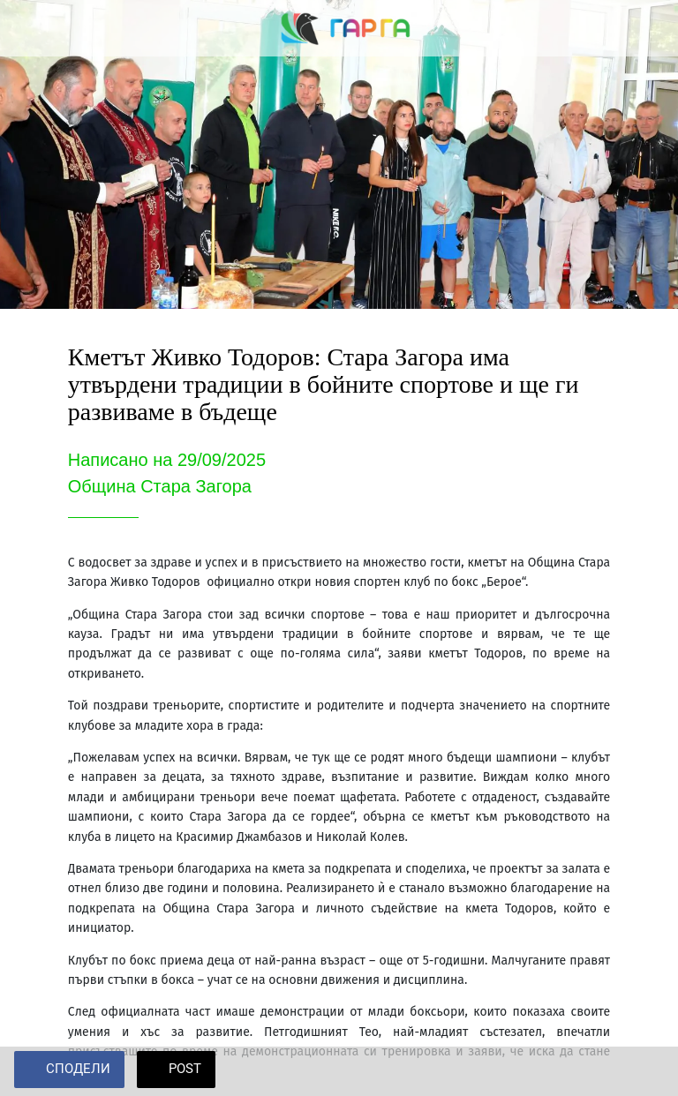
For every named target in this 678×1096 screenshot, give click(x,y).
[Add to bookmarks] (643, 1071)
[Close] (28, 28)
